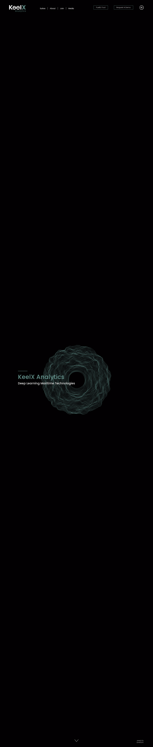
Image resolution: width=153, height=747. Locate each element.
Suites (42, 8)
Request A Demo (123, 7)
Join (62, 8)
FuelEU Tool (100, 7)
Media (71, 8)
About (53, 8)
